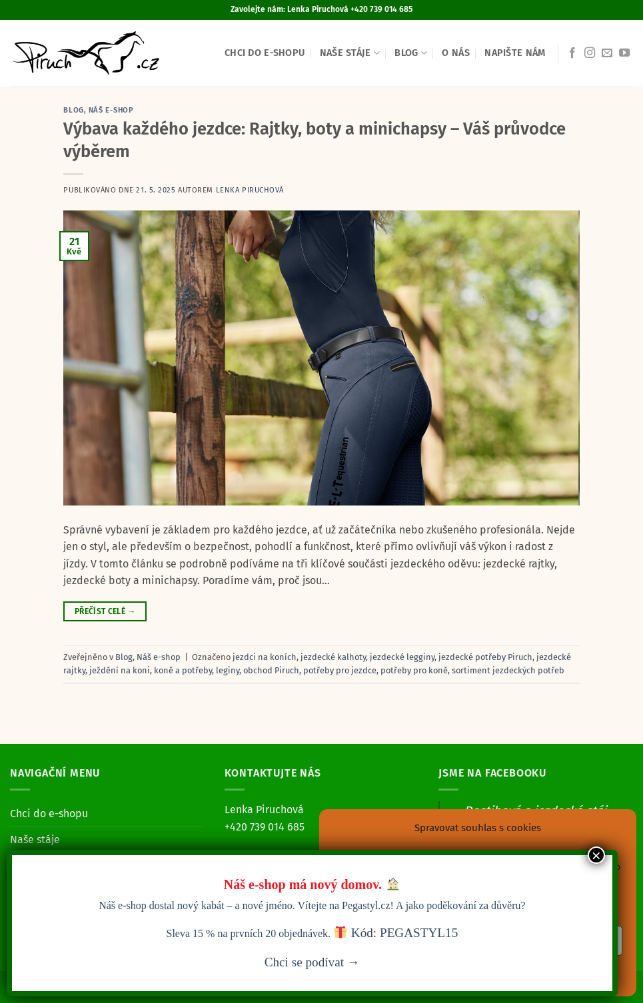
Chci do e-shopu (265, 53)
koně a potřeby (183, 670)
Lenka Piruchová (250, 190)
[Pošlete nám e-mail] (607, 53)
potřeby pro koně (414, 670)
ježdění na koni (119, 670)
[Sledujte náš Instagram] (589, 53)
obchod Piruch (271, 670)
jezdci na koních (265, 657)
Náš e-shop (111, 110)
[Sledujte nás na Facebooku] (572, 53)
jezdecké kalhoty (333, 657)
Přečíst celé (105, 611)
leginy (227, 670)
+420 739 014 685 (265, 827)
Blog (410, 53)
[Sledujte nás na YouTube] (624, 53)
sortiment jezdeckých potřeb (508, 670)
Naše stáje (350, 53)
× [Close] (596, 855)
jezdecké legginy (402, 657)
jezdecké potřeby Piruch (485, 657)
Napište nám (514, 53)
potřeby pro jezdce (339, 670)
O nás (455, 53)
